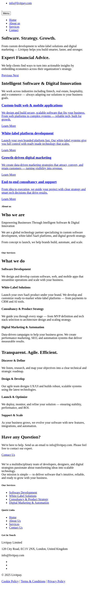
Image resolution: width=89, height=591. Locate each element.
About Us (15, 520)
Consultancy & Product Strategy (28, 499)
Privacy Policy (56, 581)
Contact (14, 30)
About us (14, 23)
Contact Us (8, 454)
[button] (7, 75)
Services (14, 26)
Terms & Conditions (33, 581)
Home (12, 19)
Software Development (23, 492)
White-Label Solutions (22, 495)
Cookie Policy (10, 581)
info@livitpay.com (20, 3)
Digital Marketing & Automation (29, 502)
